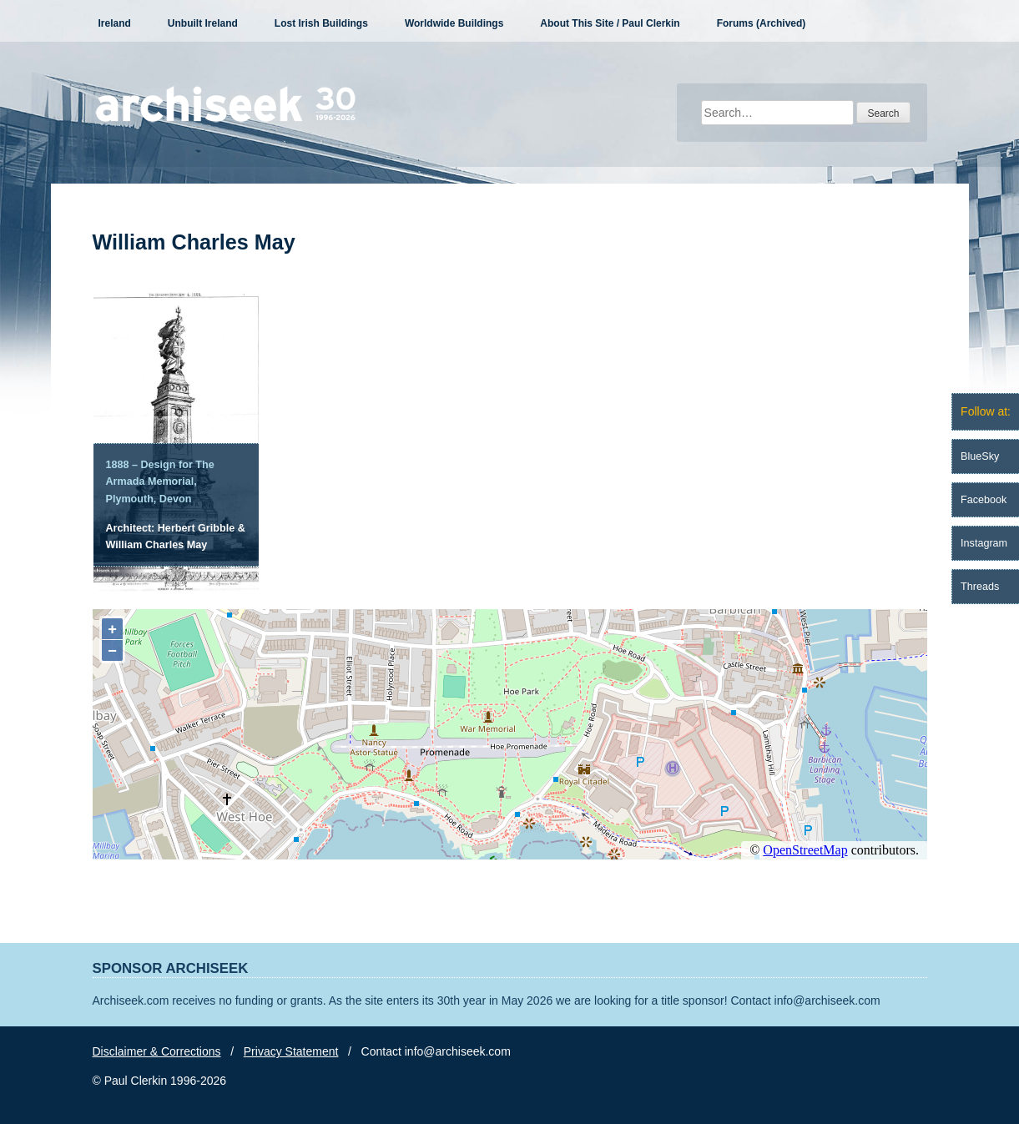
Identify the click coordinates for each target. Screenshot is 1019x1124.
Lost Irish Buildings (321, 23)
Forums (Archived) (761, 23)
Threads (980, 586)
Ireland (114, 23)
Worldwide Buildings (454, 23)
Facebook (983, 500)
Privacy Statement (291, 1051)
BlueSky (980, 456)
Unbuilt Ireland (203, 23)
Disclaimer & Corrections (157, 1051)
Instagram (984, 543)
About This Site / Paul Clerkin (609, 23)
